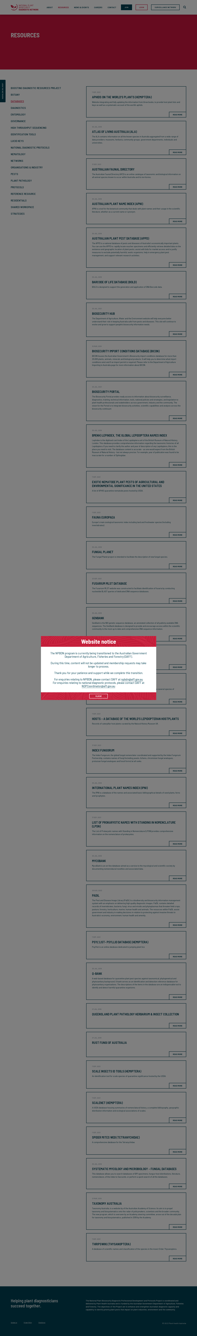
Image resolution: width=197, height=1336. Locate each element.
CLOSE (98, 696)
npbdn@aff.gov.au (132, 679)
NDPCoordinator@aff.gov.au (98, 686)
